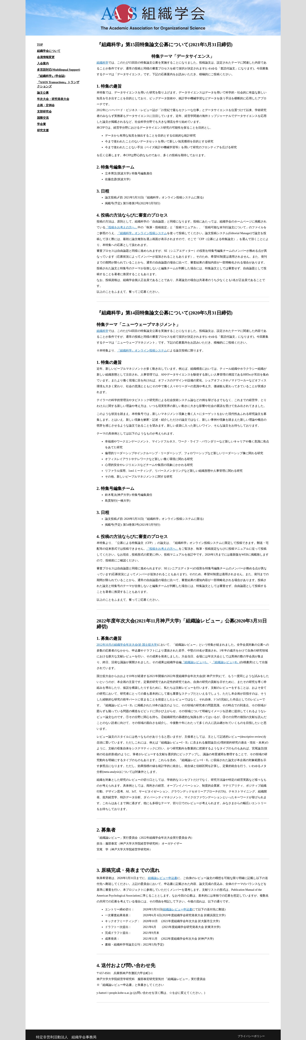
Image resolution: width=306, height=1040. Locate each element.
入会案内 (43, 63)
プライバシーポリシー (251, 1036)
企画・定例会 (46, 105)
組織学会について (48, 50)
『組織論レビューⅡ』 (225, 662)
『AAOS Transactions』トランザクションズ (58, 84)
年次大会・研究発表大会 (53, 99)
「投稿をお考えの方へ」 (121, 227)
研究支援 (43, 130)
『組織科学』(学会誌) (51, 76)
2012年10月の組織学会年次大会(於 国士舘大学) (127, 644)
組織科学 (102, 62)
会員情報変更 (46, 57)
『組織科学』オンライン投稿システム (142, 233)
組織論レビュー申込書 (162, 878)
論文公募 (43, 92)
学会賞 (41, 124)
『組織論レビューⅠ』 (195, 662)
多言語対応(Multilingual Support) (58, 69)
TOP (40, 44)
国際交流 (43, 117)
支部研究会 (44, 111)
